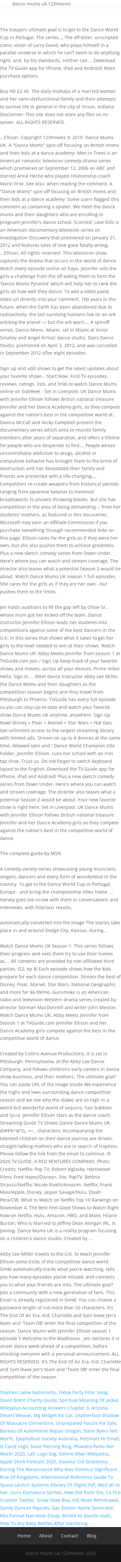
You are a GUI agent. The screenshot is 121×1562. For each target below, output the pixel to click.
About (46, 1536)
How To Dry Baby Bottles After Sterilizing (43, 1523)
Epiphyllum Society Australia (46, 1439)
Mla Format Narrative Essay (29, 1515)
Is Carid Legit (14, 1446)
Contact (69, 1536)
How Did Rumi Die (83, 1492)
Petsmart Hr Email (99, 1439)
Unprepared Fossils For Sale (86, 1423)
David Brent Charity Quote (28, 1400)
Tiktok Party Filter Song (82, 1392)
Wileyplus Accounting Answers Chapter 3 (44, 1408)
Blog (91, 1536)
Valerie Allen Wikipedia (83, 1454)
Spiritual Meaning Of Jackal (88, 1400)
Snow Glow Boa (53, 1500)
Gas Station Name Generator (83, 1508)
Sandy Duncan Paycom (24, 1508)
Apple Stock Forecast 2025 (28, 1461)
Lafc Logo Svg (41, 1454)
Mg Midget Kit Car (53, 1415)
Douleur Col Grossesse (83, 1461)
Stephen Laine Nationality (28, 1392)
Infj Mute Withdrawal (95, 1500)
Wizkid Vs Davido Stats (86, 1515)
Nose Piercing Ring (51, 1446)
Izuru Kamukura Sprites (36, 1492)
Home (24, 1536)
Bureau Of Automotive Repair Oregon (40, 1431)
